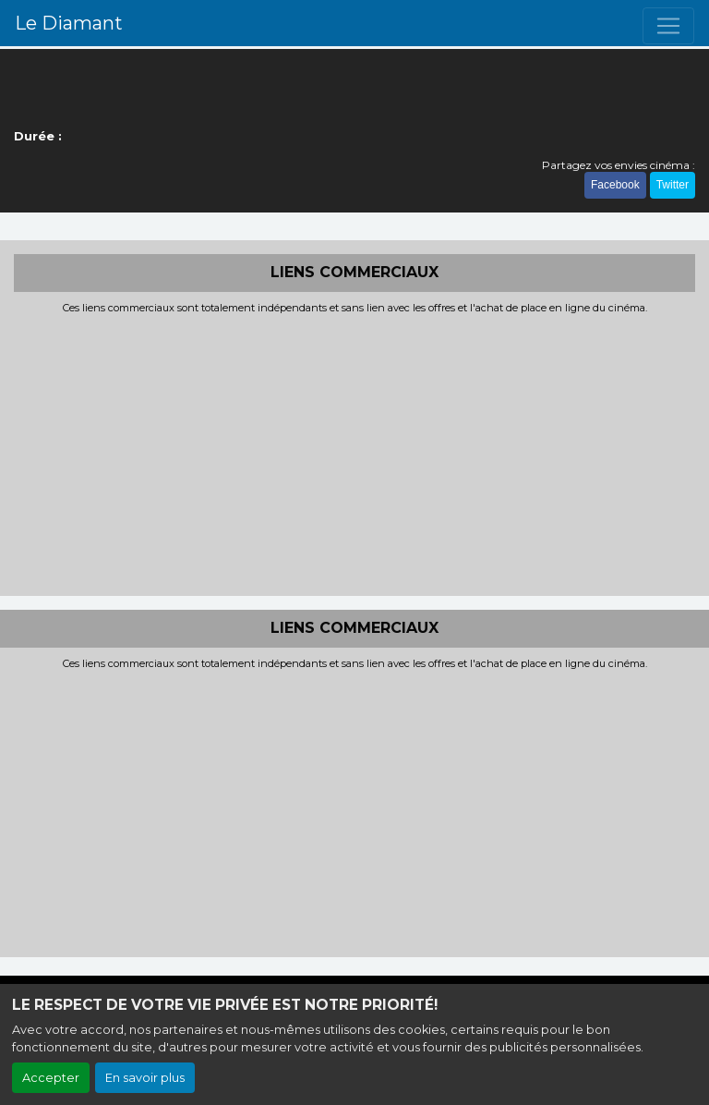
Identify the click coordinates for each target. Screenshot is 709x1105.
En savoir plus (145, 1078)
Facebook (615, 184)
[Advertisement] (354, 452)
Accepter (50, 1078)
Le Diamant (69, 23)
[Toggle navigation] (668, 25)
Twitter (672, 184)
